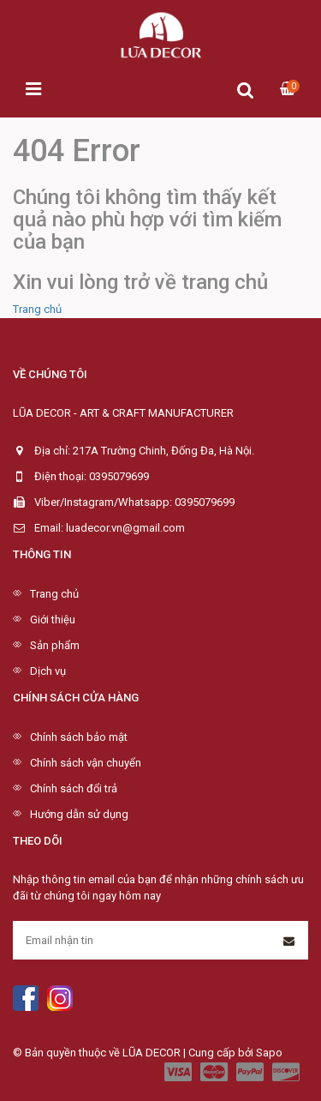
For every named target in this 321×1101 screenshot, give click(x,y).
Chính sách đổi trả (73, 788)
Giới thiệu (52, 619)
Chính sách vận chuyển (85, 762)
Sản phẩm (55, 645)
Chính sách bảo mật (79, 737)
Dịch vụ (48, 671)
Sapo (269, 1052)
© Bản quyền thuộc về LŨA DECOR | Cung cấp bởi (134, 1052)
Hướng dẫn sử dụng (79, 814)
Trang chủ (37, 309)
